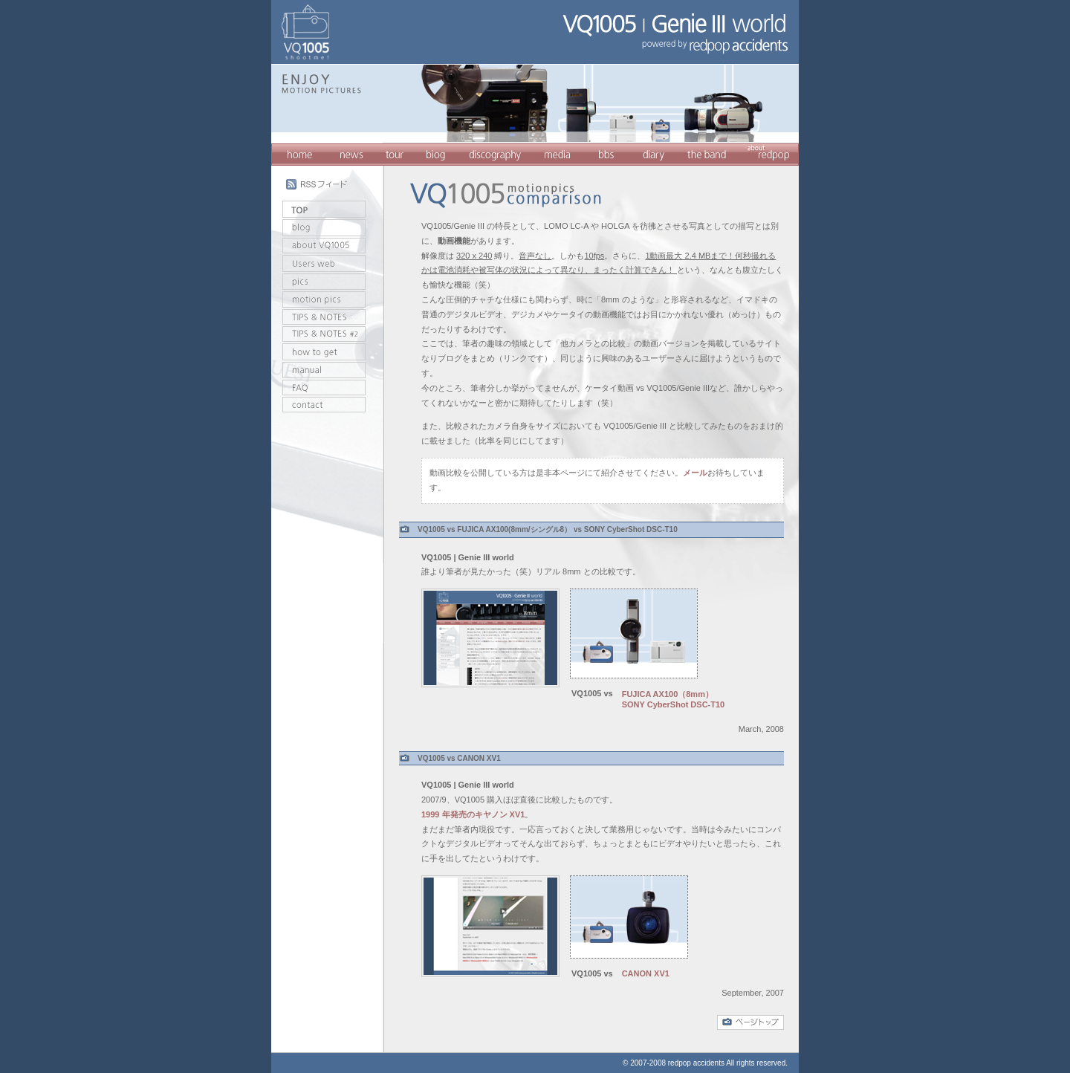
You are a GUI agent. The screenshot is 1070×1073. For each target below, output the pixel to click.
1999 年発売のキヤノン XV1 (473, 814)
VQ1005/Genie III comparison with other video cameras (505, 185)
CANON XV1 (645, 973)
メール (695, 472)
